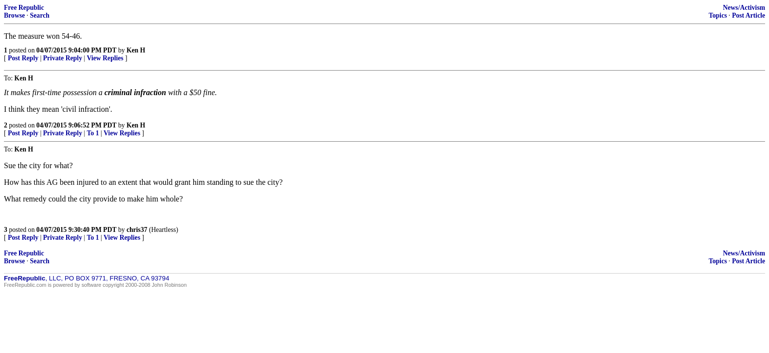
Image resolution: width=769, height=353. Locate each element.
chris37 (137, 229)
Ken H (136, 50)
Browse (14, 15)
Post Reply (23, 58)
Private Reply (62, 58)
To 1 (93, 133)
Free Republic (24, 7)
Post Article (748, 15)
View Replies (105, 58)
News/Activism (744, 7)
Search (40, 15)
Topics (718, 15)
